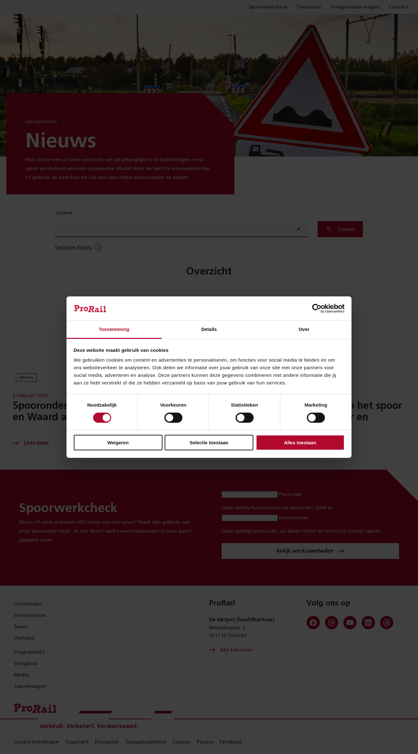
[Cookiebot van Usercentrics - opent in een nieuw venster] (317, 308)
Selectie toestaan (209, 442)
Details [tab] (209, 329)
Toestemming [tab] (114, 329)
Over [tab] (304, 329)
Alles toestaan (300, 442)
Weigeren (118, 442)
